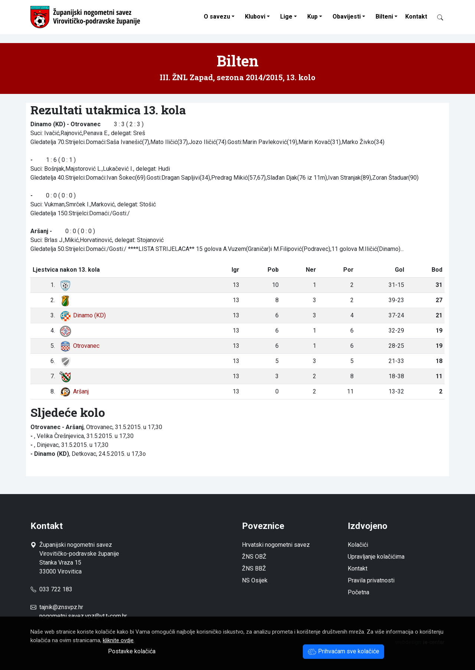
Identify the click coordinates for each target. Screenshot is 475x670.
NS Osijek (255, 580)
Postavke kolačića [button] (131, 651)
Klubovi (255, 16)
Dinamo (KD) (82, 315)
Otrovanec (79, 345)
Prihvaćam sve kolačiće (343, 651)
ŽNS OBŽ (254, 556)
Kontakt (416, 16)
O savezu (217, 16)
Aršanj (74, 391)
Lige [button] (286, 16)
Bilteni (384, 16)
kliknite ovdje (118, 640)
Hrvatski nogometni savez (276, 544)
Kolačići (358, 544)
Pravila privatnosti (371, 580)
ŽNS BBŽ (254, 568)
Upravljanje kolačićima (376, 556)
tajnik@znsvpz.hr (61, 607)
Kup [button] (312, 16)
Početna (358, 592)
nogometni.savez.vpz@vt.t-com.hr (83, 616)
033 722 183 (51, 589)
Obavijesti (346, 16)
